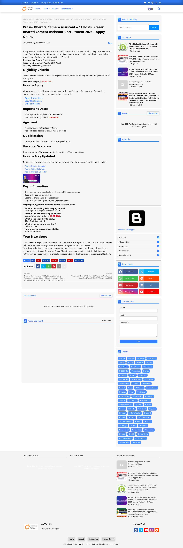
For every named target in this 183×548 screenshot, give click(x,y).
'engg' (123, 413)
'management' (126, 421)
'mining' (124, 426)
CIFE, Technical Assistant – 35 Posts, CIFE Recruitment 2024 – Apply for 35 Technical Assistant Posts (142, 511)
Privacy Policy (46, 3)
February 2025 (139, 242)
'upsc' (123, 434)
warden (137, 442)
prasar (69, 260)
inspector (150, 379)
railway (123, 375)
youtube (151, 291)
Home (37, 9)
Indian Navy (144, 434)
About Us (25, 3)
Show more (106, 295)
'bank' (132, 409)
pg (131, 388)
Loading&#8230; (138, 173)
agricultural (125, 396)
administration (126, 438)
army (149, 405)
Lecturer (147, 383)
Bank (54, 9)
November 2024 (139, 255)
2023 (132, 434)
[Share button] (64, 266)
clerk (147, 371)
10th (122, 362)
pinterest (129, 285)
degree (141, 358)
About (81, 539)
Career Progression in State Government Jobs (140, 83)
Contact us (35, 3)
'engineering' (145, 417)
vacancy (133, 400)
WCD (123, 388)
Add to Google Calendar (35, 166)
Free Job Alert (94, 544)
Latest (45, 9)
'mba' (139, 421)
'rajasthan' (125, 430)
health (123, 392)
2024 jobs (124, 371)
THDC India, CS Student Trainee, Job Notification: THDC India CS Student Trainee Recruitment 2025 (143, 46)
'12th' (123, 417)
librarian (150, 396)
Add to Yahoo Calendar (35, 169)
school (148, 413)
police (153, 409)
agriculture (146, 400)
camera (62, 260)
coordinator (153, 388)
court (133, 375)
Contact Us (115, 544)
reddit (151, 278)
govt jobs (136, 371)
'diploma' (142, 392)
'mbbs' (148, 421)
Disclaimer (104, 544)
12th (32, 260)
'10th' (139, 405)
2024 (132, 358)
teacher (143, 375)
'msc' (134, 426)
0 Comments (107, 320)
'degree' (140, 388)
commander (141, 438)
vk (151, 285)
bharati (54, 260)
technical (124, 367)
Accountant (125, 383)
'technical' (150, 430)
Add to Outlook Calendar (36, 171)
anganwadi (137, 379)
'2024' (137, 383)
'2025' (133, 417)
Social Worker (136, 413)
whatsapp (129, 278)
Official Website (32, 103)
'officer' (144, 426)
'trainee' (143, 409)
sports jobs (125, 442)
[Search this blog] (133, 27)
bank (150, 362)
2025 (38, 260)
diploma (152, 358)
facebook (129, 271)
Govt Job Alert (58, 3)
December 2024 (139, 251)
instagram (129, 291)
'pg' (132, 392)
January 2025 (139, 246)
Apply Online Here (34, 98)
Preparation (66, 9)
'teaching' (137, 430)
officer (140, 362)
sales (123, 409)
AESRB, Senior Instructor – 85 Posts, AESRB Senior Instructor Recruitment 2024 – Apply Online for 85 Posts (143, 71)
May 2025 (139, 237)
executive (148, 367)
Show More (153, 113)
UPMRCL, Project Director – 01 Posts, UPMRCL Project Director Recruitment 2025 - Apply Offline (144, 58)
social (123, 400)
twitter (151, 271)
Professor (136, 367)
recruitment (34, 19)
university (124, 379)
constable (138, 396)
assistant (46, 260)
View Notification (33, 101)
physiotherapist (126, 405)
